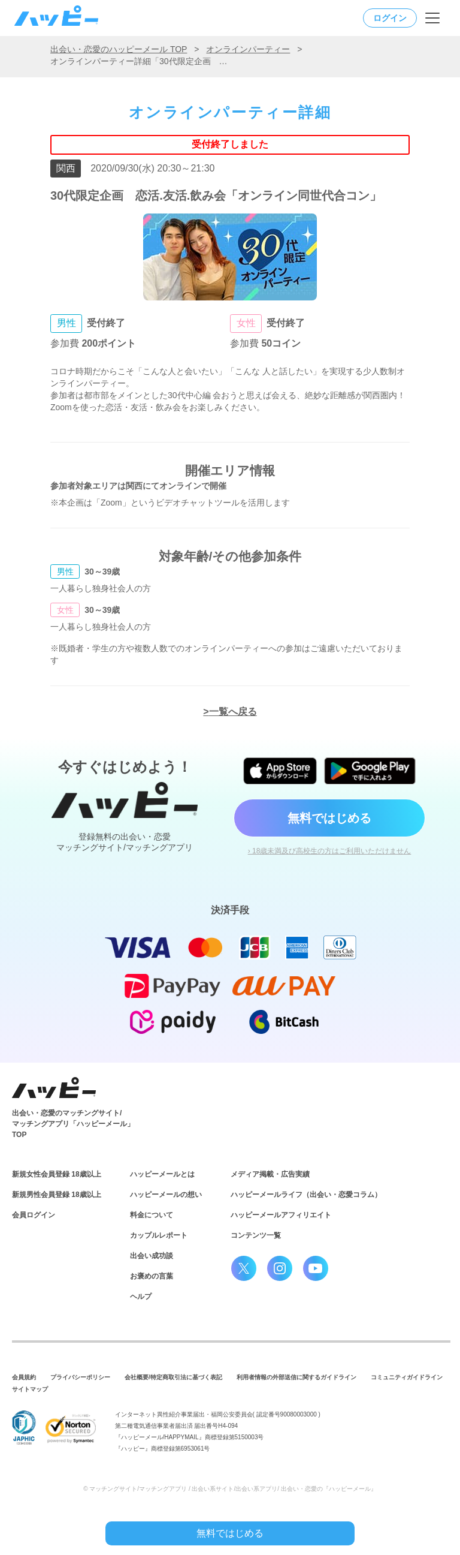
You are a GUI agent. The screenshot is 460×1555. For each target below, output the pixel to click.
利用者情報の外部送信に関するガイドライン (296, 1377)
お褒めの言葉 (151, 1276)
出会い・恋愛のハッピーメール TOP (118, 49)
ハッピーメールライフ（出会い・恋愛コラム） (306, 1194)
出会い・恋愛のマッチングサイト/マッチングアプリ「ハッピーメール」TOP (73, 1124)
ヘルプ (141, 1296)
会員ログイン (33, 1215)
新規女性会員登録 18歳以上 (56, 1174)
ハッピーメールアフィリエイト (281, 1215)
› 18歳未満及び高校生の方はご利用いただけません (329, 851)
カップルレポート (158, 1235)
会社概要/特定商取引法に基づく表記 (173, 1377)
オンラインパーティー (248, 49)
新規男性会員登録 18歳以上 (56, 1194)
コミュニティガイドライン (407, 1377)
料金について (151, 1215)
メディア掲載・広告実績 (270, 1174)
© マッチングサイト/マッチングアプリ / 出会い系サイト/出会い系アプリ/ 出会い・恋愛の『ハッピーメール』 (230, 1488)
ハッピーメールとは (162, 1174)
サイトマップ (30, 1389)
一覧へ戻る (233, 711)
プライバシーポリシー (80, 1377)
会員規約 (24, 1377)
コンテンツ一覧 (256, 1235)
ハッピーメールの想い (166, 1194)
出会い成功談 (151, 1256)
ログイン (390, 18)
